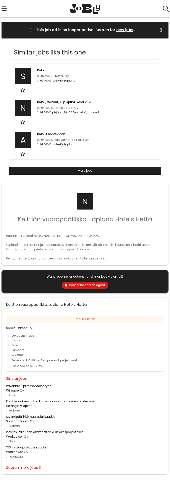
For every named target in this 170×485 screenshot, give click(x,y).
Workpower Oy (17, 436)
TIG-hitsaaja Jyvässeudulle (26, 447)
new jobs (124, 30)
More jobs (85, 170)
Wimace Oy (15, 390)
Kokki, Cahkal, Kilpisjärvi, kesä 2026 (64, 102)
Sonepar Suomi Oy (20, 421)
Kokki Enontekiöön (51, 134)
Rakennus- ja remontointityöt (28, 386)
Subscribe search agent (85, 285)
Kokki (41, 70)
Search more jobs (22, 467)
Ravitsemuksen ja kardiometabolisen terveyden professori (50, 401)
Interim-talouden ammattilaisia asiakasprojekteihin (45, 432)
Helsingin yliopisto (19, 406)
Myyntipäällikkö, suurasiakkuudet (30, 417)
